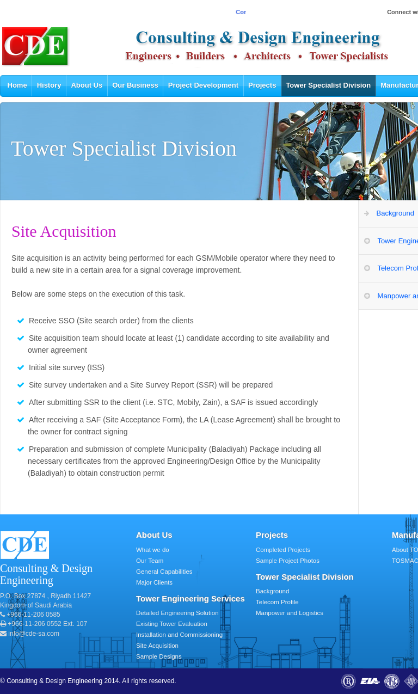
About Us (86, 85)
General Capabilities (164, 571)
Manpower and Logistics (289, 613)
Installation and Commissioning (179, 634)
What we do (152, 549)
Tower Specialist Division (328, 85)
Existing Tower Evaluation (171, 624)
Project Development (203, 85)
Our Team (149, 560)
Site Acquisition (157, 645)
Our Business (135, 85)
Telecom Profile (277, 602)
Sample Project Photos (287, 560)
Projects (262, 85)
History (49, 85)
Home (17, 85)
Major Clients (154, 582)
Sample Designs (159, 656)
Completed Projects (283, 549)
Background (272, 591)
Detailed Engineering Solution (177, 613)
